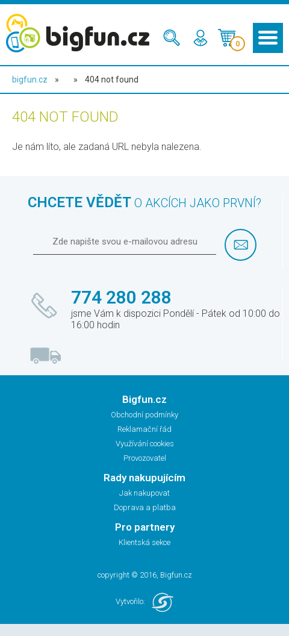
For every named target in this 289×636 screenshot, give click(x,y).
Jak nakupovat (144, 492)
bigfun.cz (30, 79)
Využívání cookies (145, 443)
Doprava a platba (145, 507)
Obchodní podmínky (144, 414)
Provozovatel (144, 458)
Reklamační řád (144, 429)
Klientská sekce (144, 542)
